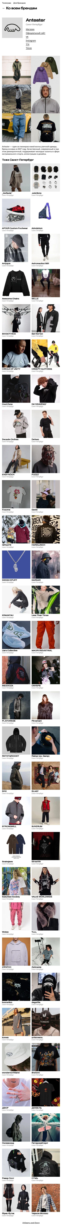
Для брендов (19, 3)
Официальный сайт (35, 33)
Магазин (30, 29)
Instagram (31, 40)
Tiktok (29, 48)
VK (27, 36)
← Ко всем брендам (19, 8)
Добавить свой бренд (31, 1223)
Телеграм (6, 3)
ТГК (27, 44)
